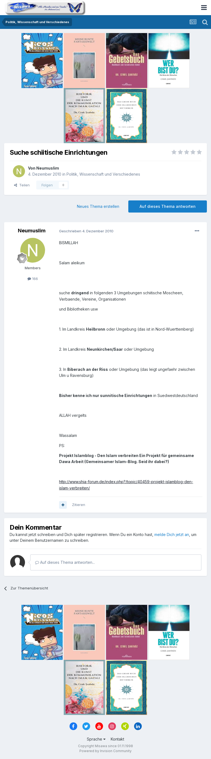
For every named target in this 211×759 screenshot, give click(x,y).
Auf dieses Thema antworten (168, 206)
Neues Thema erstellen (98, 206)
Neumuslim (47, 168)
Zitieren (78, 504)
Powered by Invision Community (105, 751)
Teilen (22, 185)
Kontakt (117, 739)
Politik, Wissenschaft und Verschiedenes (103, 174)
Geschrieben (86, 231)
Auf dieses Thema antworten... (65, 562)
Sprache (96, 739)
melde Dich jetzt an (171, 534)
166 (32, 278)
